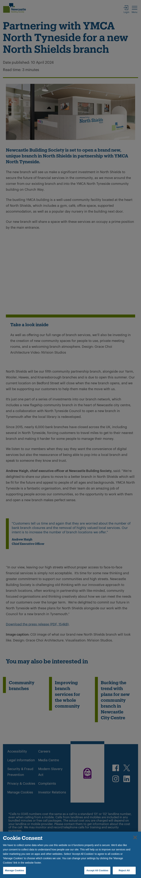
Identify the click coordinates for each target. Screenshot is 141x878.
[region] (70, 855)
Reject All (124, 870)
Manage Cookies (14, 870)
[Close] (135, 837)
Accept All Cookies (97, 870)
